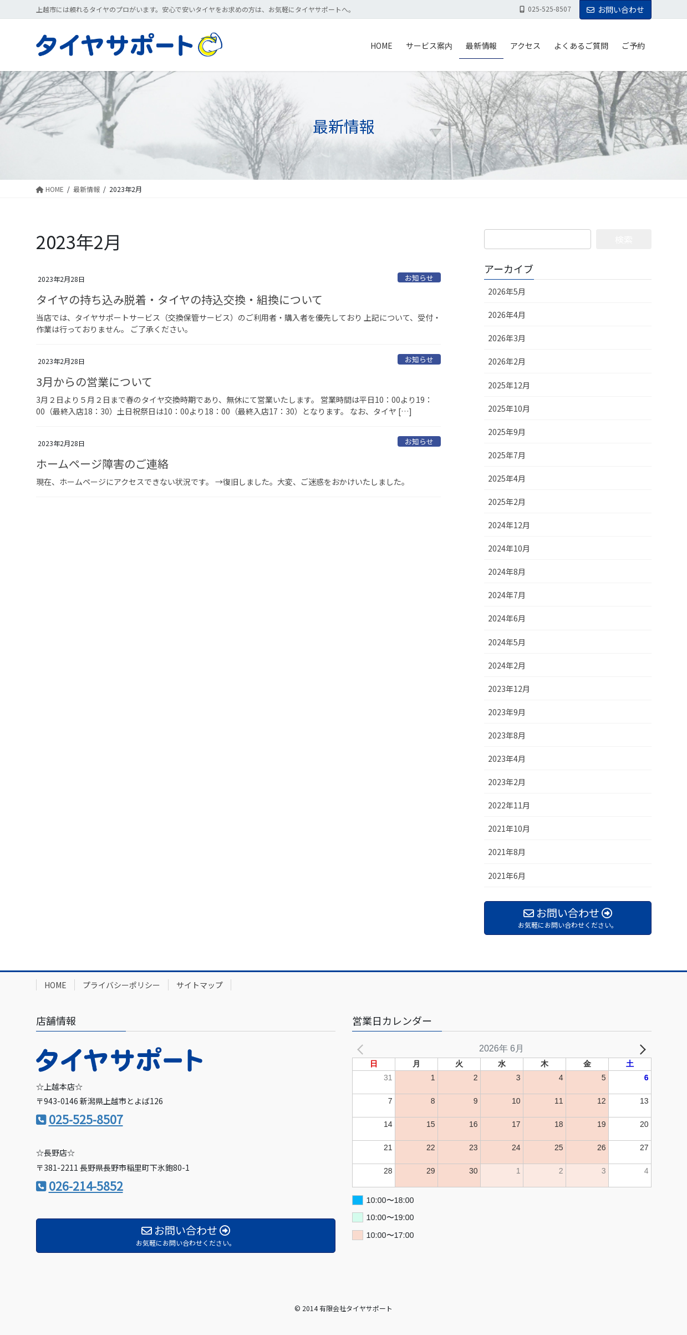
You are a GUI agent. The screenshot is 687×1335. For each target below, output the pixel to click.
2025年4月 (507, 478)
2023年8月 (507, 735)
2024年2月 (507, 665)
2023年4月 (507, 758)
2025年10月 (509, 408)
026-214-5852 (86, 1185)
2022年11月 (509, 805)
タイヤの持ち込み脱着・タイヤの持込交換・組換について (179, 299)
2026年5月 (507, 291)
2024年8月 (507, 571)
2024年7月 (507, 594)
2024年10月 (509, 548)
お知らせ (419, 277)
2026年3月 (507, 337)
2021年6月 (507, 875)
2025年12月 (509, 385)
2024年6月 (507, 618)
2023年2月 (507, 781)
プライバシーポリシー (121, 984)
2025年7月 (507, 455)
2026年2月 (507, 361)
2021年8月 (507, 851)
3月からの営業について (94, 381)
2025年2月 (507, 501)
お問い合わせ (615, 9)
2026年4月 (507, 314)
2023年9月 (507, 711)
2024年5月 (507, 642)
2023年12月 (509, 688)
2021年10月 (509, 828)
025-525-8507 (86, 1119)
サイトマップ (199, 984)
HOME (55, 984)
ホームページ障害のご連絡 (102, 464)
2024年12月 (509, 524)
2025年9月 (507, 431)
